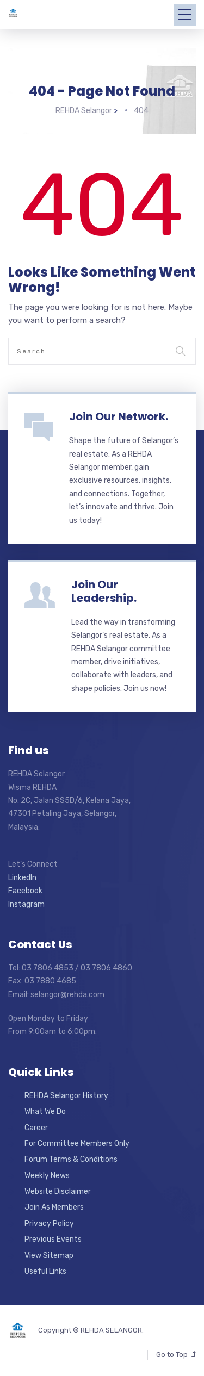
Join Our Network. (118, 416)
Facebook (25, 890)
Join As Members (54, 1207)
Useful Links (45, 1271)
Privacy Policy (49, 1223)
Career (36, 1127)
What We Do (45, 1111)
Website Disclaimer (57, 1191)
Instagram (26, 904)
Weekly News (47, 1175)
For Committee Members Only (76, 1143)
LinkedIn (22, 877)
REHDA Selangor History (66, 1095)
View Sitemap (48, 1255)
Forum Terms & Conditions (71, 1159)
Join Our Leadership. (104, 591)
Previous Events (53, 1239)
